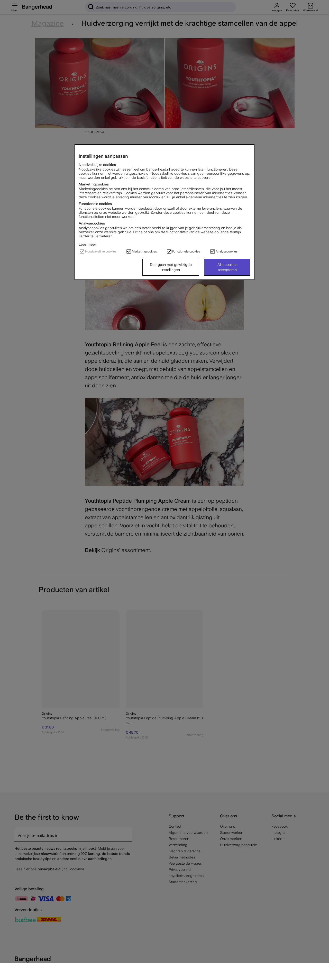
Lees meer (87, 244)
